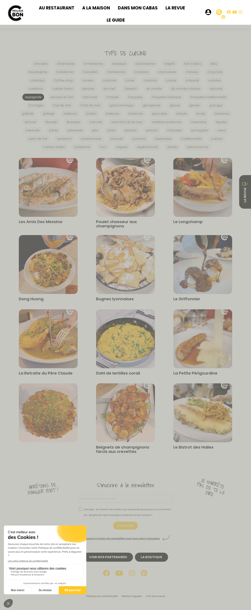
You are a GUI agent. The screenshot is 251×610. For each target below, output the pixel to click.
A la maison (96, 8)
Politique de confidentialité (102, 596)
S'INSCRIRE (125, 525)
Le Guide (116, 20)
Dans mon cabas (138, 8)
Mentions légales (132, 596)
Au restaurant (56, 8)
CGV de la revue (155, 596)
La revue (175, 8)
